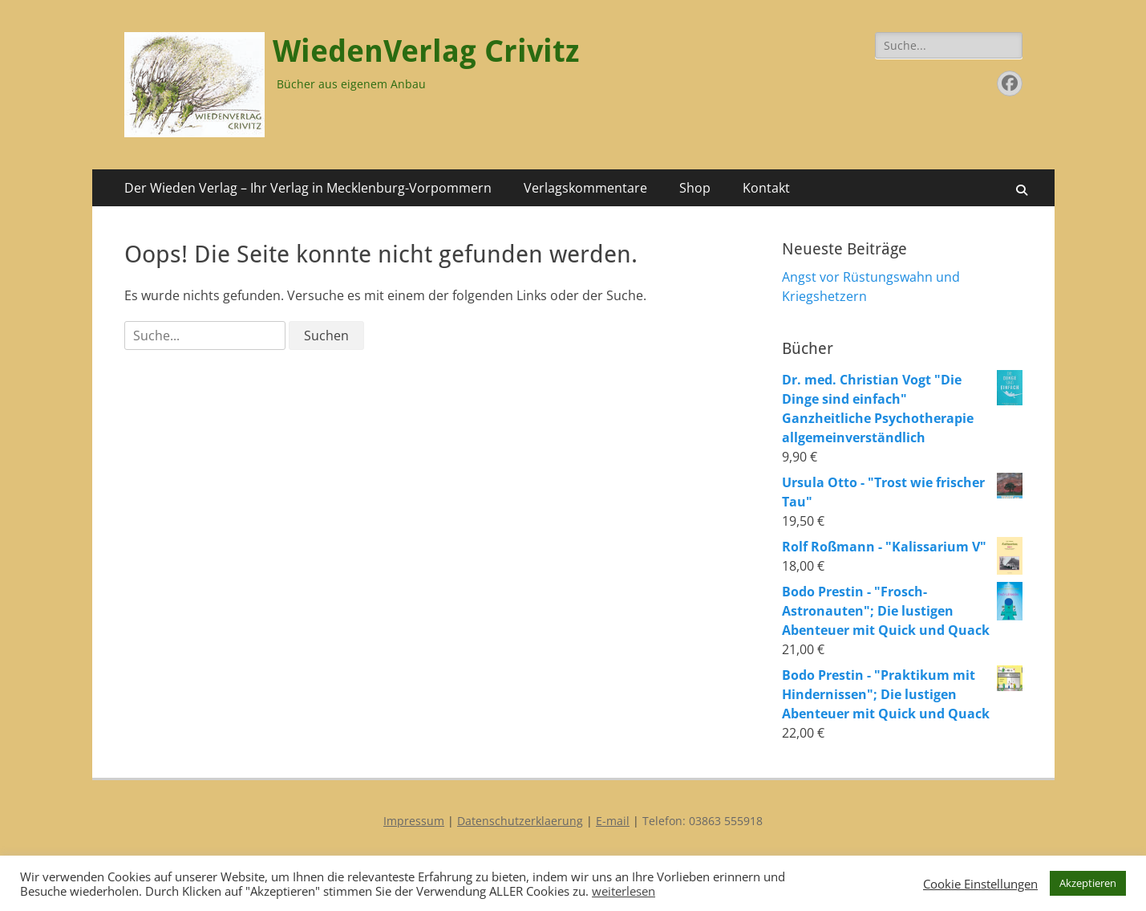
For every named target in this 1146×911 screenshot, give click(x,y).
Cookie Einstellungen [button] (980, 883)
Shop (695, 188)
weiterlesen (623, 891)
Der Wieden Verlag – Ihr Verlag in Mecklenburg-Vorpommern (308, 188)
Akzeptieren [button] (1087, 883)
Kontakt (766, 188)
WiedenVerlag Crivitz (426, 51)
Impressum (413, 820)
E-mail (613, 820)
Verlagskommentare (585, 188)
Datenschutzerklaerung (520, 820)
